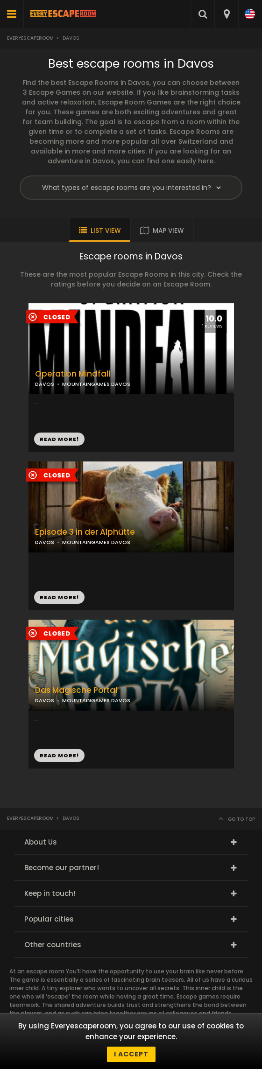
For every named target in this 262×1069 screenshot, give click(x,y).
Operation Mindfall (72, 374)
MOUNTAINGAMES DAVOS (96, 384)
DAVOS (44, 384)
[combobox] (226, 14)
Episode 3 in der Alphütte (85, 532)
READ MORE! (59, 439)
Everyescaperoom (30, 38)
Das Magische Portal (76, 690)
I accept (131, 1054)
